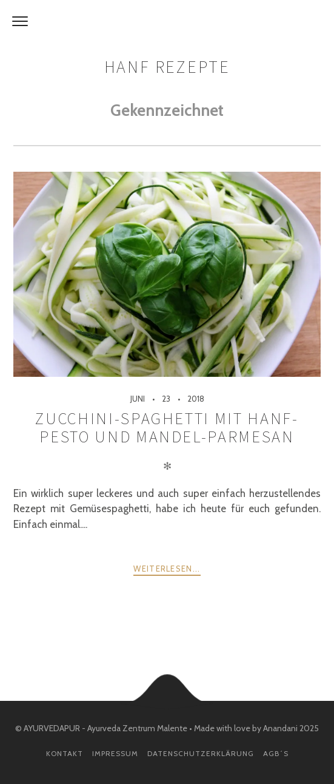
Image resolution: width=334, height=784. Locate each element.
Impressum (115, 753)
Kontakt (64, 753)
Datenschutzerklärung (200, 753)
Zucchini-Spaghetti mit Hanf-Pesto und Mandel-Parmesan (166, 427)
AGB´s (276, 753)
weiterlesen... (166, 568)
